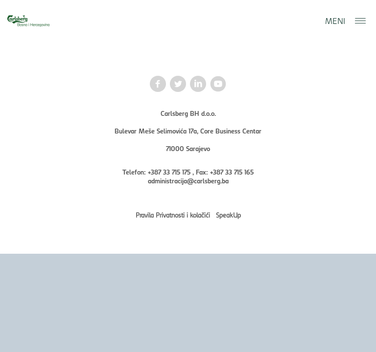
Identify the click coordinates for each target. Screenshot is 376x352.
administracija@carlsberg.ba (188, 180)
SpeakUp (228, 214)
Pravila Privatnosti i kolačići (173, 214)
